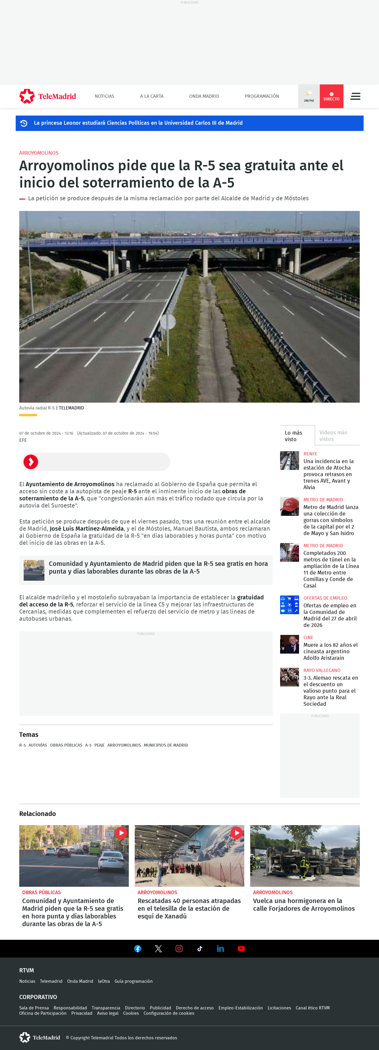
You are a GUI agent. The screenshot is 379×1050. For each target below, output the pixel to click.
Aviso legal (107, 1013)
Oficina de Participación (43, 1013)
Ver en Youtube (241, 949)
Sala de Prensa (34, 1008)
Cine (308, 637)
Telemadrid (51, 981)
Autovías (38, 745)
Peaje (99, 745)
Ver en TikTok (200, 950)
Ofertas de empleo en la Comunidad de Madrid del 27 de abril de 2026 (289, 605)
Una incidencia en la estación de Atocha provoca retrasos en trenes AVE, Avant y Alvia (289, 460)
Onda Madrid (204, 96)
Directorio (135, 1008)
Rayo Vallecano (322, 670)
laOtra (104, 981)
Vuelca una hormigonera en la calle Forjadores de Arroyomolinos (305, 856)
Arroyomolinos (38, 153)
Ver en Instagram (179, 949)
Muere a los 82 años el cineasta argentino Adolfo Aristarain (289, 644)
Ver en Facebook (138, 950)
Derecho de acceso (195, 1008)
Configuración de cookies (169, 1013)
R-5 (22, 745)
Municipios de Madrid (166, 745)
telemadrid (39, 1037)
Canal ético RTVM (313, 1008)
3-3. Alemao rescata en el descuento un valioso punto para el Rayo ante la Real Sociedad (289, 677)
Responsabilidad (70, 1008)
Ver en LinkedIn (221, 949)
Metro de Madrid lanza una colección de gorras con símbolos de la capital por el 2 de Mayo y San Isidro (289, 506)
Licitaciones (279, 1008)
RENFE (310, 454)
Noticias (104, 96)
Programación (262, 96)
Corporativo (38, 997)
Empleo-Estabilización (241, 1008)
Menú (355, 96)
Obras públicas (66, 745)
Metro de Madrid (323, 499)
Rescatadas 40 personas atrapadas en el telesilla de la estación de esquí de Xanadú (189, 856)
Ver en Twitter (158, 950)
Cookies (131, 1013)
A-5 (88, 745)
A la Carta (151, 96)
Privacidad (81, 1013)
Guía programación (134, 981)
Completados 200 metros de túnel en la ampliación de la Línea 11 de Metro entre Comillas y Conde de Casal (289, 552)
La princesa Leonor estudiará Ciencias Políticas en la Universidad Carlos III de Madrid (138, 123)
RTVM (26, 971)
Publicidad (160, 1008)
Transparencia (106, 1008)
